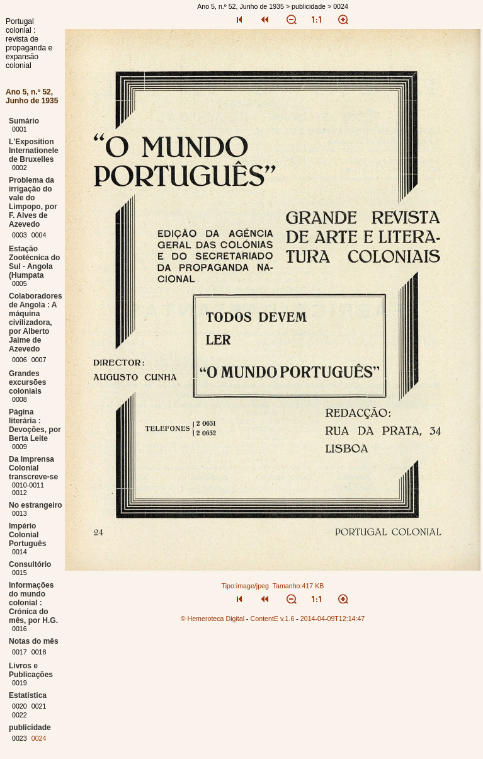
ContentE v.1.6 (273, 618)
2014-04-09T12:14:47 (332, 618)
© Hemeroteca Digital (212, 618)
